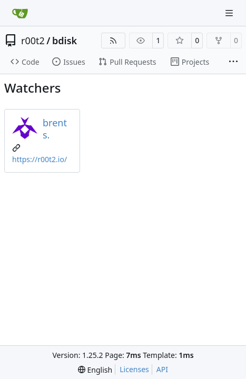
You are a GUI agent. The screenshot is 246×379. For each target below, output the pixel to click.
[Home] (20, 13)
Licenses (134, 369)
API (162, 369)
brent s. (55, 128)
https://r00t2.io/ (39, 159)
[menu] (95, 370)
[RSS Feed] (113, 40)
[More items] (233, 62)
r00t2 (33, 40)
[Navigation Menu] (230, 13)
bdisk (64, 40)
